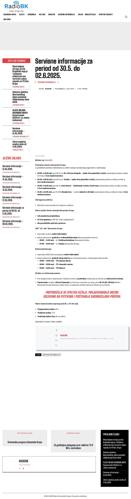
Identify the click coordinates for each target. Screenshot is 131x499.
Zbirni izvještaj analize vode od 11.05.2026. (19, 144)
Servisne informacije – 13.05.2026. (12, 188)
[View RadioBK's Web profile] (56, 335)
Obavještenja (17, 150)
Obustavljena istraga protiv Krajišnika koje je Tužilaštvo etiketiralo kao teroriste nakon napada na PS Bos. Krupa (20, 75)
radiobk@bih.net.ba (96, 338)
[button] (126, 16)
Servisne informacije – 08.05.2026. (12, 223)
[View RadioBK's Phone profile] (56, 345)
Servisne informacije (20, 136)
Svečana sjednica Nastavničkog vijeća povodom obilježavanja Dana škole (20, 97)
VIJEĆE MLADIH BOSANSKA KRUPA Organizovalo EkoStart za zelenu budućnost (20, 115)
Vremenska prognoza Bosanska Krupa (25, 442)
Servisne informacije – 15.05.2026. (18, 131)
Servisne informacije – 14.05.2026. (12, 178)
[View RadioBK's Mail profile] (56, 340)
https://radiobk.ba (24, 465)
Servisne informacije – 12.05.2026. (12, 199)
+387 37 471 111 (84, 338)
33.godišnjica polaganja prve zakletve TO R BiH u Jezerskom (73, 447)
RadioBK (48, 89)
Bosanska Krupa (18, 87)
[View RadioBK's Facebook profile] (56, 330)
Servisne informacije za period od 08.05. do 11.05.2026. (13, 210)
